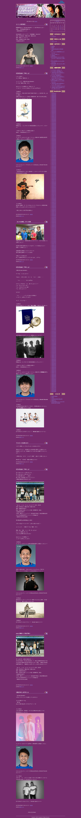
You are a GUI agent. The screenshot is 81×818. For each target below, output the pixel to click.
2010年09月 (53, 343)
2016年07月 (53, 250)
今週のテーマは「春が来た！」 (57, 79)
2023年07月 (53, 137)
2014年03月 (53, 288)
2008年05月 (53, 380)
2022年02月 (53, 160)
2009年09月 (53, 359)
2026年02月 (53, 96)
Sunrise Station (54, 396)
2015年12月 (53, 259)
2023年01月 (53, 145)
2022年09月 (53, 151)
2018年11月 (53, 213)
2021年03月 (53, 175)
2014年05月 (53, 285)
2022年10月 (53, 149)
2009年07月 (53, 361)
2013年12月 (53, 292)
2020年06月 (53, 187)
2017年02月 (53, 241)
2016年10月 (53, 246)
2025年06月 (53, 107)
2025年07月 (53, 105)
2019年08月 (53, 200)
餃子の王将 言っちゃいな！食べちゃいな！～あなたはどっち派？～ (58, 58)
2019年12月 (53, 195)
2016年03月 (53, 255)
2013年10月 (53, 294)
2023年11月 (53, 132)
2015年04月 (53, 270)
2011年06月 (53, 332)
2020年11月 (53, 180)
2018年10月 (53, 214)
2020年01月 (53, 194)
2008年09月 (53, 375)
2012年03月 (53, 320)
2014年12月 (53, 276)
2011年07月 (53, 331)
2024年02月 (53, 128)
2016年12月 (53, 243)
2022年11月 (53, 148)
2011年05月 (53, 333)
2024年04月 (53, 125)
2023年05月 (53, 140)
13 (60, 26)
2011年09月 (53, 328)
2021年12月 (53, 163)
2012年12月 (53, 308)
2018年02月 (53, 225)
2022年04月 (53, 158)
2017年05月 (53, 237)
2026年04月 (53, 93)
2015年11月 (53, 261)
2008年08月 (53, 376)
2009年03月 (53, 367)
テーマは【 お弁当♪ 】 (56, 70)
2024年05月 (53, 124)
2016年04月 (53, 254)
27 (60, 29)
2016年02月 (53, 257)
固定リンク (22, 67)
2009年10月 (53, 357)
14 (62, 26)
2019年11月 (53, 196)
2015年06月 (53, 268)
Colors (52, 397)
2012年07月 (53, 314)
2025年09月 (53, 103)
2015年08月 (53, 265)
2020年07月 (53, 186)
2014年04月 (53, 286)
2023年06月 (53, 139)
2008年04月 (53, 382)
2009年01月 (53, 369)
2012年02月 (53, 321)
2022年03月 (53, 159)
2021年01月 (53, 178)
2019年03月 (53, 207)
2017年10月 (53, 230)
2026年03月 (53, 95)
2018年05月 (53, 221)
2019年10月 (53, 198)
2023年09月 (53, 135)
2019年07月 (53, 202)
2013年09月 (53, 296)
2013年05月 (53, 301)
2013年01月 (53, 306)
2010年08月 (53, 344)
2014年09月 (53, 280)
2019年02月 (53, 209)
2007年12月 (53, 387)
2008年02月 (53, 384)
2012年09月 (53, 312)
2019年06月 (53, 203)
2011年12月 (53, 324)
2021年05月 (53, 172)
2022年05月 (53, 156)
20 (60, 28)
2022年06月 (53, 155)
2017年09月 (53, 231)
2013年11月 (53, 293)
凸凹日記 (53, 55)
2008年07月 (53, 377)
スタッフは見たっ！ (55, 54)
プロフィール (54, 41)
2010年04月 (53, 349)
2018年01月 (53, 226)
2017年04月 (53, 238)
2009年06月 (53, 363)
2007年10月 (53, 390)
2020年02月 (53, 192)
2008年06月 (53, 379)
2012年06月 (53, 316)
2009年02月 (53, 368)
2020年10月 (53, 182)
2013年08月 (53, 297)
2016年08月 (53, 249)
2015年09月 (53, 263)
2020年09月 (53, 183)
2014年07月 (53, 282)
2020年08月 (53, 184)
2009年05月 (53, 364)
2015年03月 (53, 272)
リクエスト (53, 36)
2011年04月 (53, 335)
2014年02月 (53, 289)
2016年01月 (53, 258)
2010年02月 (53, 352)
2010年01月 (53, 353)
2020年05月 (53, 188)
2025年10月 (53, 101)
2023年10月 (53, 133)
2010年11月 (53, 340)
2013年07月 (53, 298)
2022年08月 (53, 152)
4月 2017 (57, 21)
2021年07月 (53, 170)
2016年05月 (53, 253)
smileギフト (53, 400)
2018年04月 (53, 222)
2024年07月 (53, 121)
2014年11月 (53, 277)
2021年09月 (53, 167)
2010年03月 (53, 351)
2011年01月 (53, 339)
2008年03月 (53, 383)
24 (53, 29)
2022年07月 (53, 154)
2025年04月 (53, 109)
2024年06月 (53, 123)
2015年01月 (53, 274)
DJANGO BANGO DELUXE (56, 398)
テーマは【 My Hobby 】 (57, 71)
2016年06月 (53, 251)
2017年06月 (53, 235)
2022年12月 (53, 147)
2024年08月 (53, 120)
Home (36, 21)
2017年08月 (53, 233)
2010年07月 (53, 345)
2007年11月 (53, 388)
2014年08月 (53, 281)
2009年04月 (53, 365)
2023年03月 (53, 143)
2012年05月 (53, 317)
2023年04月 (53, 141)
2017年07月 (53, 234)
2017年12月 (53, 227)
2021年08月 (53, 168)
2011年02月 (53, 337)
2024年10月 (53, 117)
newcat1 (53, 46)
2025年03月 (53, 111)
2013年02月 (53, 305)
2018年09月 (53, 215)
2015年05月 (53, 269)
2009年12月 (53, 355)
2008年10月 (53, 373)
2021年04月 (53, 174)
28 (62, 29)
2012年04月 (53, 318)
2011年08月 (53, 329)
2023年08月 (53, 136)
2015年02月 (53, 273)
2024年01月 (53, 129)
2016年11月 (53, 245)
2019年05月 (53, 204)
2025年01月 (53, 113)
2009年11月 (53, 356)
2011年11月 (53, 325)
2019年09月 (53, 199)
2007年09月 (53, 391)
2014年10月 (53, 278)
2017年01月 (53, 242)
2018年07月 (53, 218)
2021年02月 (53, 176)
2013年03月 (53, 304)
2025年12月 (53, 99)
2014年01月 (53, 290)
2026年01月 (53, 97)
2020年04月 (53, 190)
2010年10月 (53, 341)
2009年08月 (53, 360)
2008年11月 (53, 372)
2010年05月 (53, 348)
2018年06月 (53, 219)
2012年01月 (53, 322)
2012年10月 (53, 310)
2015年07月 (53, 266)
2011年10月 (53, 327)
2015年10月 (53, 262)
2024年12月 (53, 115)
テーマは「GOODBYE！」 (56, 75)
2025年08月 (53, 104)
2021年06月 (53, 171)
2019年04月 (53, 206)
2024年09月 (53, 119)
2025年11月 (53, 100)
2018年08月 (53, 217)
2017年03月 (53, 239)
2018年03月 (53, 223)
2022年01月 (53, 162)
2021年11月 (53, 164)
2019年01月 (53, 210)
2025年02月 (53, 112)
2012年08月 (53, 313)
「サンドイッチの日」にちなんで (58, 86)
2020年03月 (53, 191)
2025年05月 (53, 108)
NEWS (31, 65)
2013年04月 (53, 302)
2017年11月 (53, 229)
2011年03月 (53, 336)
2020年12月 (53, 179)
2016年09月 (53, 247)
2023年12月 (53, 131)
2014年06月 (53, 284)
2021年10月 (53, 166)
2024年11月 (53, 116)
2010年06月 (53, 347)
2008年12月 (53, 371)
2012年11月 (53, 309)
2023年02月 (53, 144)
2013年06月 (53, 300)
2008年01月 (53, 385)
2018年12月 (53, 211)
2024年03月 (53, 127)
